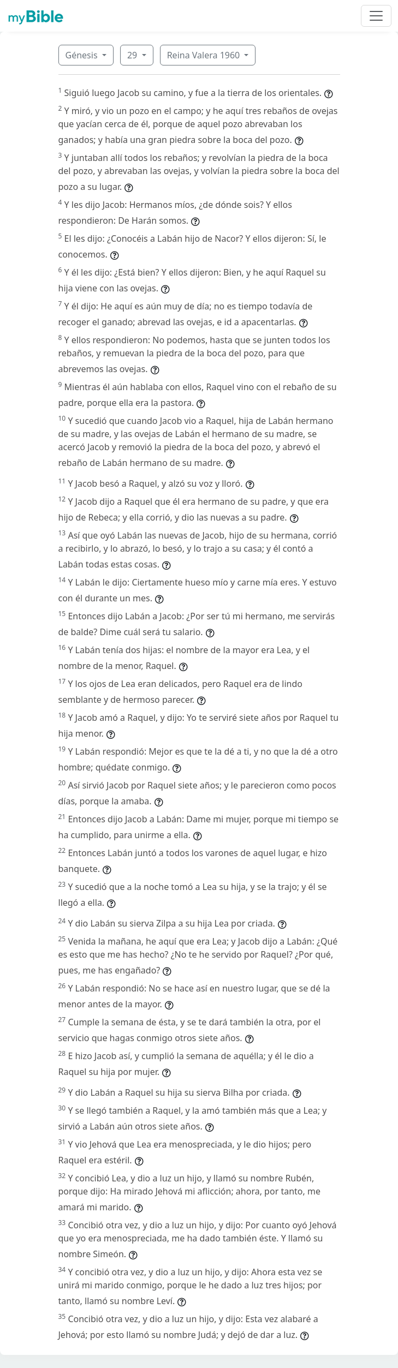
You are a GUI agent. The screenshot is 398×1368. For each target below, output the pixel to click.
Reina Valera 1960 (204, 55)
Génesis (83, 55)
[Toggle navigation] (376, 16)
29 (133, 55)
